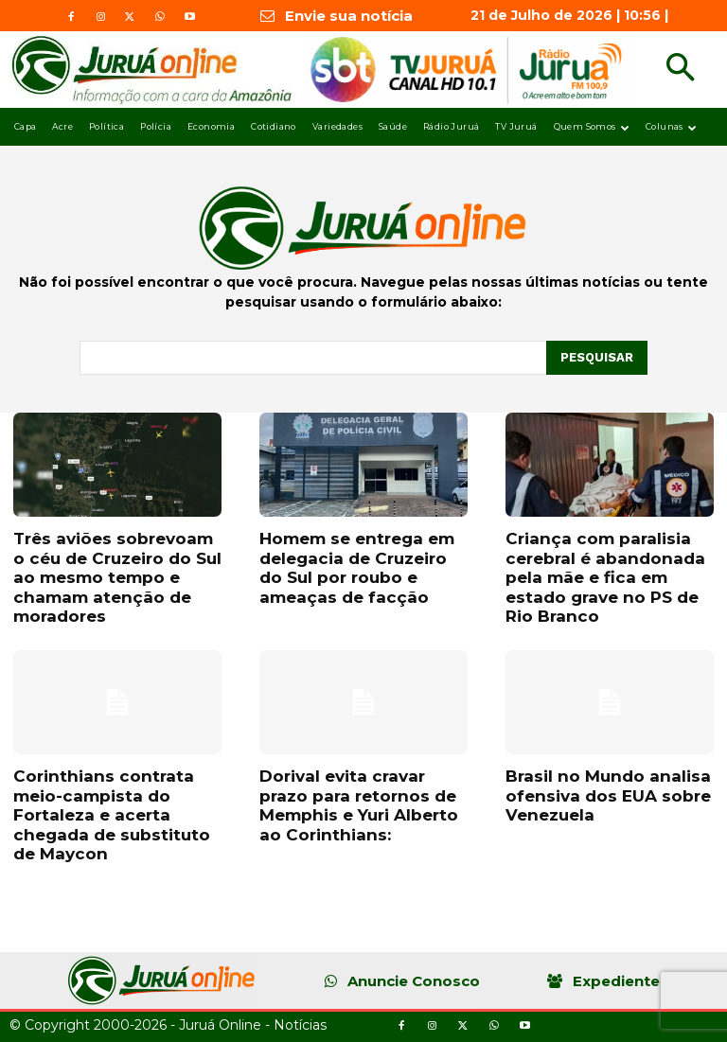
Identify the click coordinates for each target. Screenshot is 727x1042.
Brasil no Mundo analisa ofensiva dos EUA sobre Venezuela (608, 795)
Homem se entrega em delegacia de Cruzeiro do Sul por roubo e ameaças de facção (356, 567)
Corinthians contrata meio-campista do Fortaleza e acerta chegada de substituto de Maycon (111, 815)
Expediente (616, 981)
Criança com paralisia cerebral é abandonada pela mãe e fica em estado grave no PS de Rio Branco (605, 577)
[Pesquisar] (596, 358)
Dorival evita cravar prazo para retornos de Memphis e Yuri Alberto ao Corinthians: (358, 805)
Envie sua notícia (349, 16)
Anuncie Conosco (413, 981)
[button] (680, 69)
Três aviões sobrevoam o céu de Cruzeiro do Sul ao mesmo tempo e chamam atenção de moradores (117, 577)
